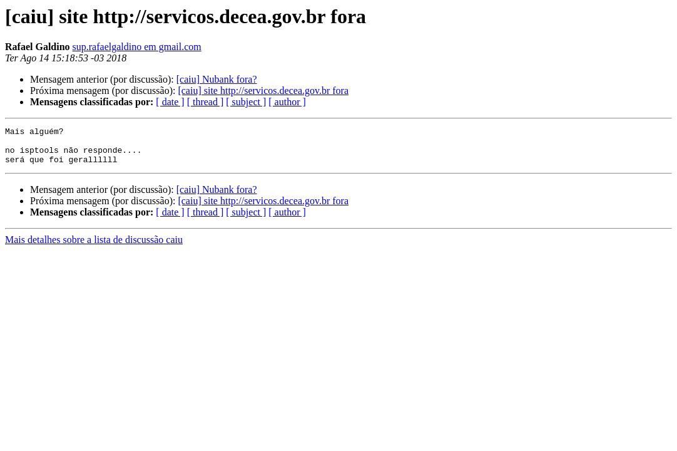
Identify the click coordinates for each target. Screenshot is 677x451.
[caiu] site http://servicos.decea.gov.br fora (263, 90)
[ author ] (287, 101)
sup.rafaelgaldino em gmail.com (137, 46)
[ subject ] (246, 101)
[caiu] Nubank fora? (216, 79)
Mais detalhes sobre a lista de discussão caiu (94, 247)
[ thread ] (205, 101)
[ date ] (170, 101)
